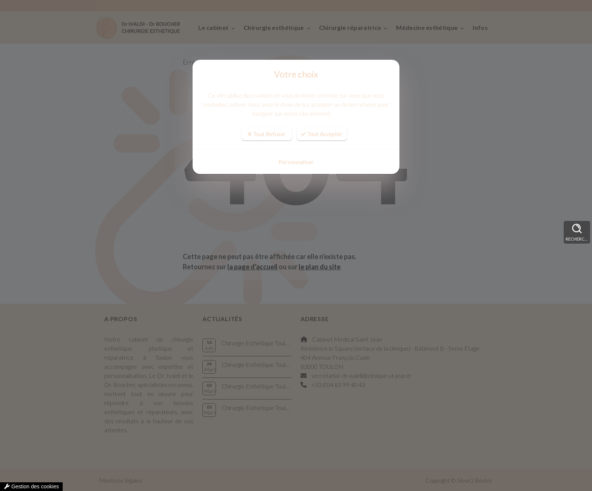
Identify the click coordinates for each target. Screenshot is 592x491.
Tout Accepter (321, 134)
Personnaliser (296, 161)
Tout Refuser (267, 134)
